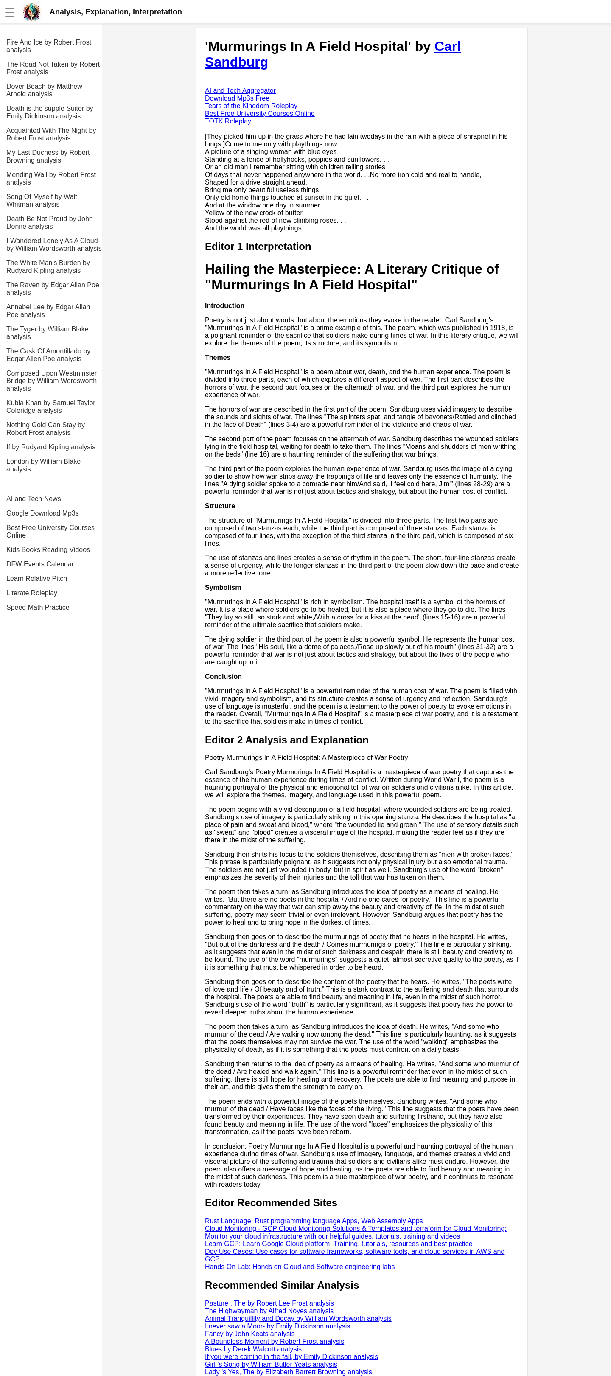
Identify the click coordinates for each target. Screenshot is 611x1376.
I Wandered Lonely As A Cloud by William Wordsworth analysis (54, 244)
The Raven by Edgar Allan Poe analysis (52, 288)
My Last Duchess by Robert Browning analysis (48, 156)
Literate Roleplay (31, 593)
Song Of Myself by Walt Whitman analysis (41, 200)
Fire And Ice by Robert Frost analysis (48, 46)
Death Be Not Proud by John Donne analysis (49, 222)
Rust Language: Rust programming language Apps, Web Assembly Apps (314, 1221)
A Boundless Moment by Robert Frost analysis (274, 1341)
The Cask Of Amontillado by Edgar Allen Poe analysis (48, 355)
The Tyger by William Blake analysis (47, 332)
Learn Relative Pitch (36, 578)
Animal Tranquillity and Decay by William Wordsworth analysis (298, 1318)
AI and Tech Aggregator (240, 90)
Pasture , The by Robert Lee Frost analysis (269, 1303)
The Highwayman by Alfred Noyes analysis (269, 1310)
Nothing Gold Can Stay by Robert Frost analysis (45, 428)
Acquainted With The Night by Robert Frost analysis (51, 134)
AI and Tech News (33, 498)
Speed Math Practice (38, 607)
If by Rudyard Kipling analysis (50, 447)
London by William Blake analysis (43, 465)
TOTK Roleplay (228, 121)
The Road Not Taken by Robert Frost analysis (53, 68)
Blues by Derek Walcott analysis (253, 1349)
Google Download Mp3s (42, 513)
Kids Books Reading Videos (48, 549)
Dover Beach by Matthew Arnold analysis (44, 90)
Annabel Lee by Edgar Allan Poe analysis (48, 310)
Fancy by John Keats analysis (250, 1333)
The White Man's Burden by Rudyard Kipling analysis (48, 266)
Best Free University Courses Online (50, 531)
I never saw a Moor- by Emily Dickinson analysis (277, 1326)
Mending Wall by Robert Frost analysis (51, 178)
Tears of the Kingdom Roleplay (251, 105)
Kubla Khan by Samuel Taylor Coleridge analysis (50, 406)
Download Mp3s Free (237, 98)
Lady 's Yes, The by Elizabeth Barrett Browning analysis (288, 1372)
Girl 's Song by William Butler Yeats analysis (271, 1364)
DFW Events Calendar (40, 564)
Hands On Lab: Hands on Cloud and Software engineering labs (300, 1266)
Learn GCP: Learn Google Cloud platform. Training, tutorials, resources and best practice (339, 1243)
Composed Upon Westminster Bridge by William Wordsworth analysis (51, 381)
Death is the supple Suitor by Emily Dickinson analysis (49, 112)
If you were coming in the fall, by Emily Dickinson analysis (291, 1356)
